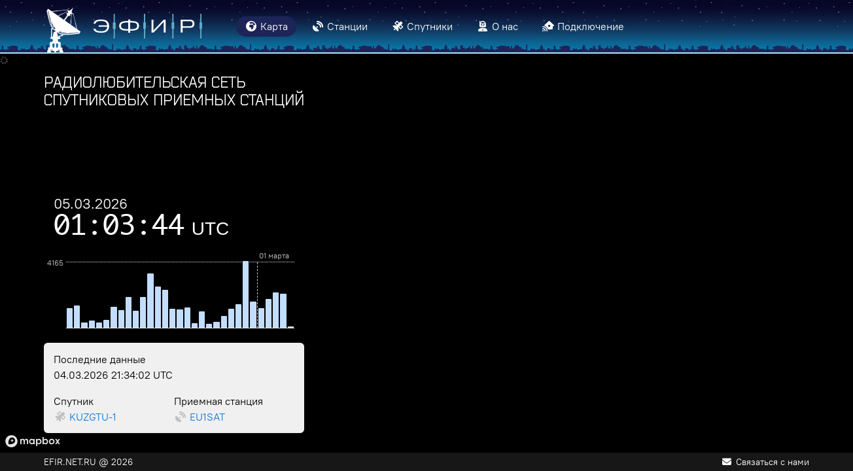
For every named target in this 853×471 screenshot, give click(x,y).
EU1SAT (207, 416)
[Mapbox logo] (32, 441)
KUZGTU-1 (92, 416)
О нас (497, 26)
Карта (266, 26)
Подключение (583, 26)
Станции (339, 26)
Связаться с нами (765, 462)
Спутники (422, 26)
